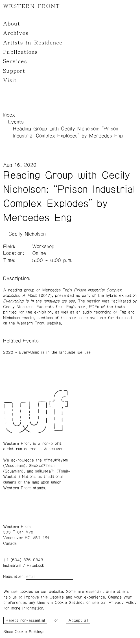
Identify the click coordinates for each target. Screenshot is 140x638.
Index (9, 114)
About (11, 24)
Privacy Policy (123, 603)
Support (14, 71)
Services (15, 61)
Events (16, 122)
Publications (20, 52)
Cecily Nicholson (27, 234)
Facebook (35, 566)
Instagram (12, 566)
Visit (10, 80)
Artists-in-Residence (33, 43)
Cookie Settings (29, 632)
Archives (16, 33)
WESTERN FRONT (31, 6)
